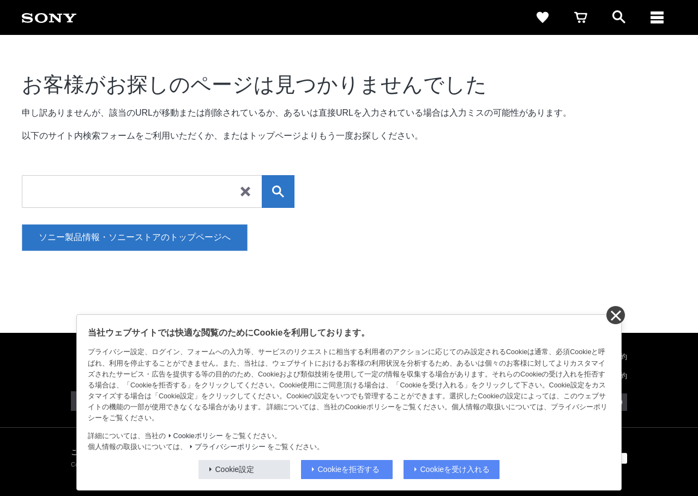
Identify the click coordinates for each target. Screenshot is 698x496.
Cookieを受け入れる (455, 469)
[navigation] (657, 17)
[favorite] (543, 17)
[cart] (581, 17)
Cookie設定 (235, 469)
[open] (619, 17)
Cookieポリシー (198, 436)
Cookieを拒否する (349, 469)
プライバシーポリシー (230, 447)
